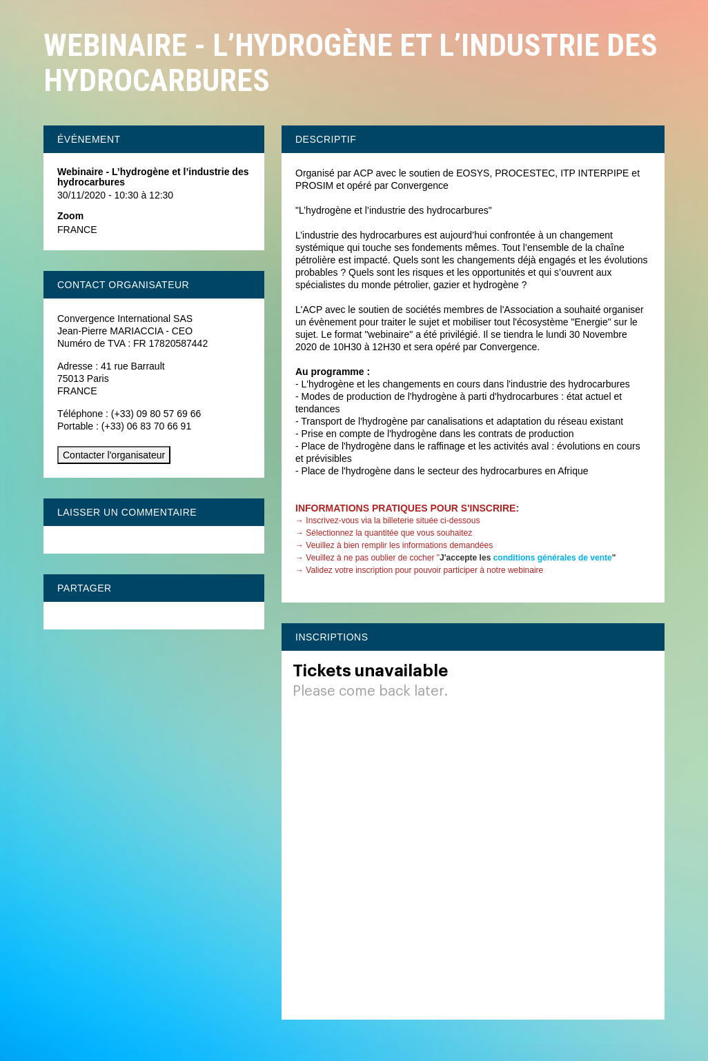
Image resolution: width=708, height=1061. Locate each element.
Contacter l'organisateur (114, 455)
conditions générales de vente (552, 558)
